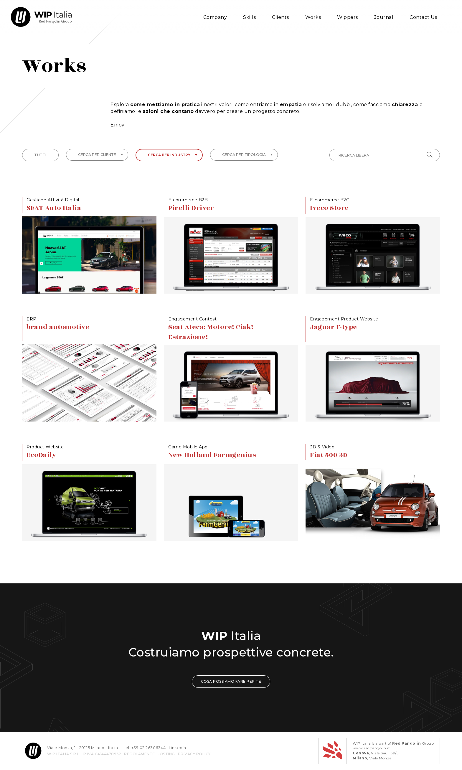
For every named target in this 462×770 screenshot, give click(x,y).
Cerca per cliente (100, 154)
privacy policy (194, 754)
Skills (249, 17)
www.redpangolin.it (371, 748)
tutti (40, 155)
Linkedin (177, 747)
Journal (384, 17)
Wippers (347, 17)
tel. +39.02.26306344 (145, 747)
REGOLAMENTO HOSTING (149, 754)
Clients (280, 17)
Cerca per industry (172, 155)
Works (313, 17)
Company (215, 17)
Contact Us (423, 17)
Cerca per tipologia (247, 154)
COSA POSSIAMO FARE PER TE (231, 681)
